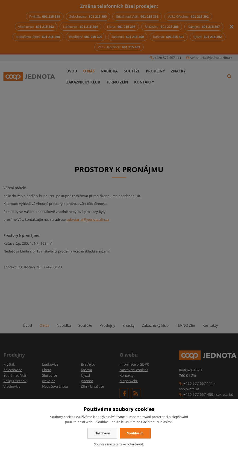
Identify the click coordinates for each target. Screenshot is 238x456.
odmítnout (135, 444)
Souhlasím (135, 433)
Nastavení (102, 433)
